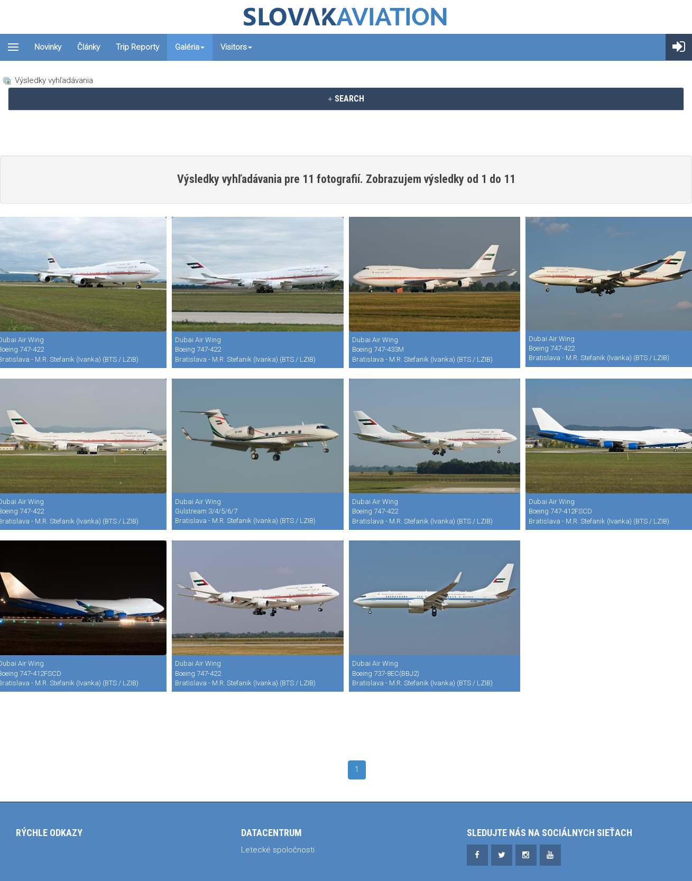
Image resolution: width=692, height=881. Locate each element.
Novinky (47, 47)
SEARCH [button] (346, 99)
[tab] (346, 99)
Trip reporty (137, 47)
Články (88, 47)
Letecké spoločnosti (278, 850)
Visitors (236, 47)
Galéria (190, 47)
